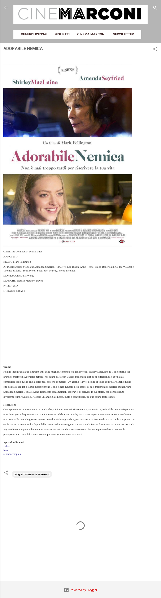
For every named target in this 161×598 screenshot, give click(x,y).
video (6, 446)
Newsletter (123, 34)
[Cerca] (155, 8)
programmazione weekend (32, 474)
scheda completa (12, 453)
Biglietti (62, 34)
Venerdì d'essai (34, 34)
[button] (155, 49)
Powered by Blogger (80, 590)
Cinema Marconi (91, 34)
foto (5, 449)
